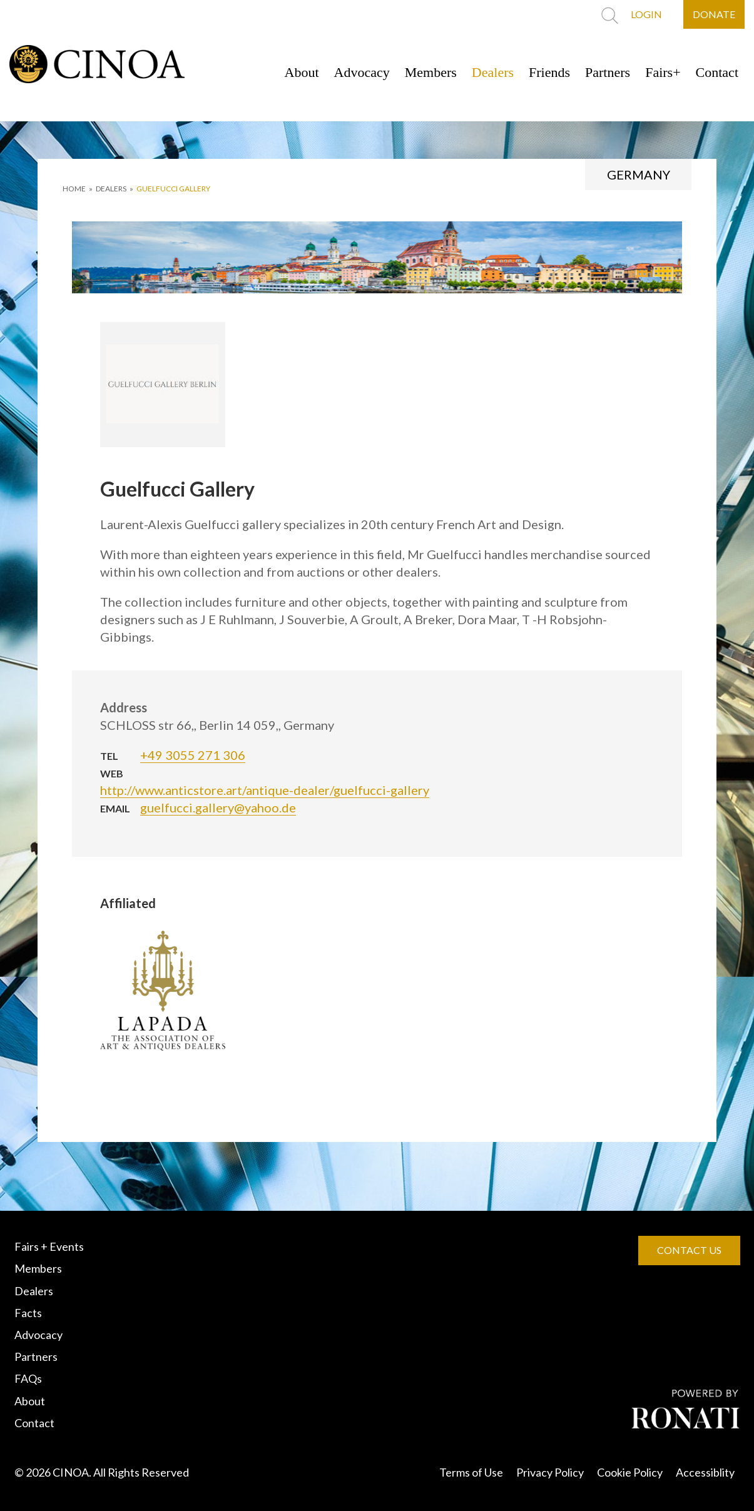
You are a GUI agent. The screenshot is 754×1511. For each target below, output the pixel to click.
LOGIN (646, 14)
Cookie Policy (630, 1472)
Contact (717, 72)
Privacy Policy (550, 1472)
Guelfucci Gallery (173, 188)
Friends (549, 72)
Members (431, 72)
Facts (28, 1313)
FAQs (28, 1378)
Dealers (493, 72)
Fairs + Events (49, 1246)
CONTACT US (689, 1250)
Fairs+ (662, 72)
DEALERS (111, 188)
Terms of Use (471, 1472)
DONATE (714, 14)
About (302, 72)
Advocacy (362, 72)
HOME (74, 188)
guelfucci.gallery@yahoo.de (218, 807)
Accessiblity (705, 1472)
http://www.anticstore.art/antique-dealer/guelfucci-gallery (264, 789)
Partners (607, 72)
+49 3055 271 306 (192, 754)
